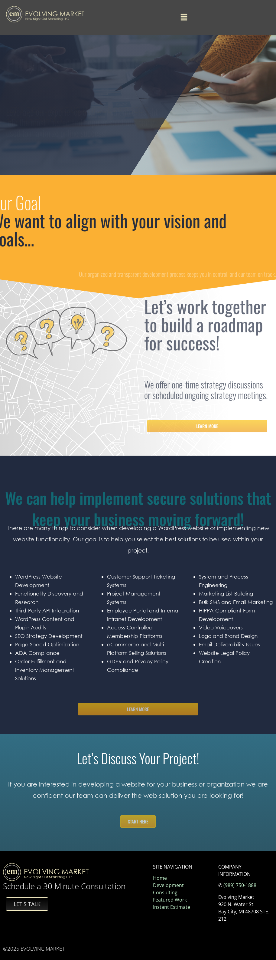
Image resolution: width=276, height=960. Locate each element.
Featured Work (170, 899)
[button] (184, 17)
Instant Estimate (171, 907)
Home (160, 878)
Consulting (165, 892)
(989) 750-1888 (239, 885)
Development (168, 885)
